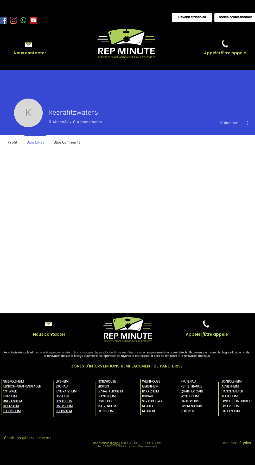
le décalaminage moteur (201, 353)
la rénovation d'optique (195, 356)
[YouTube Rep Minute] (33, 20)
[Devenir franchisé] (192, 17)
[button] (225, 53)
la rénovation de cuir (57, 356)
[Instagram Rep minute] (13, 20)
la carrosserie (140, 356)
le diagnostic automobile (233, 353)
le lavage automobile (84, 356)
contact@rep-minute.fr (142, 446)
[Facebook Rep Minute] (3, 20)
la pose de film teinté (164, 356)
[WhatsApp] (23, 20)
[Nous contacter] (30, 53)
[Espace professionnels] (234, 17)
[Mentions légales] (236, 443)
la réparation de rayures (115, 356)
